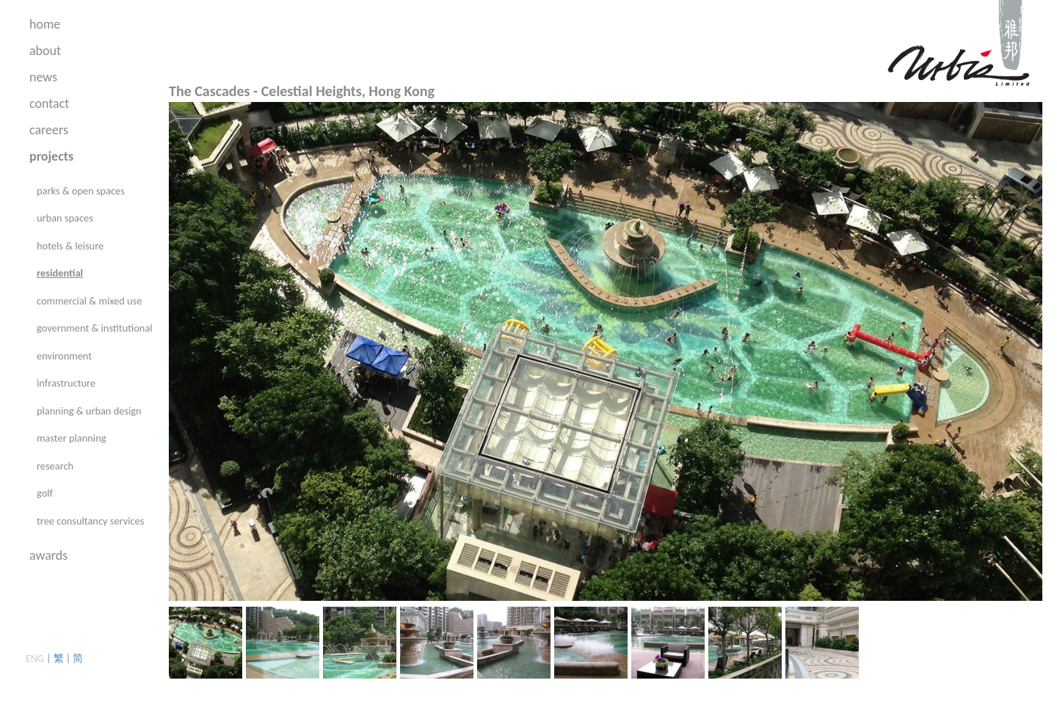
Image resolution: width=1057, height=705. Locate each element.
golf (45, 493)
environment (64, 355)
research (55, 465)
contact (49, 103)
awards (48, 555)
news (43, 77)
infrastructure (66, 383)
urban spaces (65, 217)
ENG (35, 658)
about (45, 51)
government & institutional (95, 328)
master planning (71, 438)
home (44, 24)
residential (60, 273)
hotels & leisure (70, 245)
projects (51, 156)
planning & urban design (89, 410)
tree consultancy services (90, 520)
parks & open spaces (81, 190)
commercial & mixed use (89, 300)
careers (48, 130)
